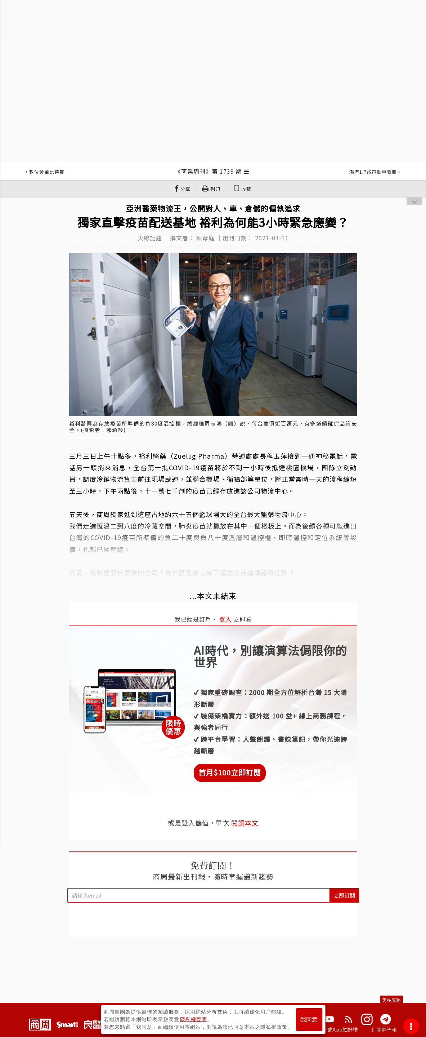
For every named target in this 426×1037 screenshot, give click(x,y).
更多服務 (391, 1000)
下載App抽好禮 (340, 1029)
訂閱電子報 (384, 1029)
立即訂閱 (344, 895)
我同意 (309, 1019)
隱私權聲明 (193, 1019)
